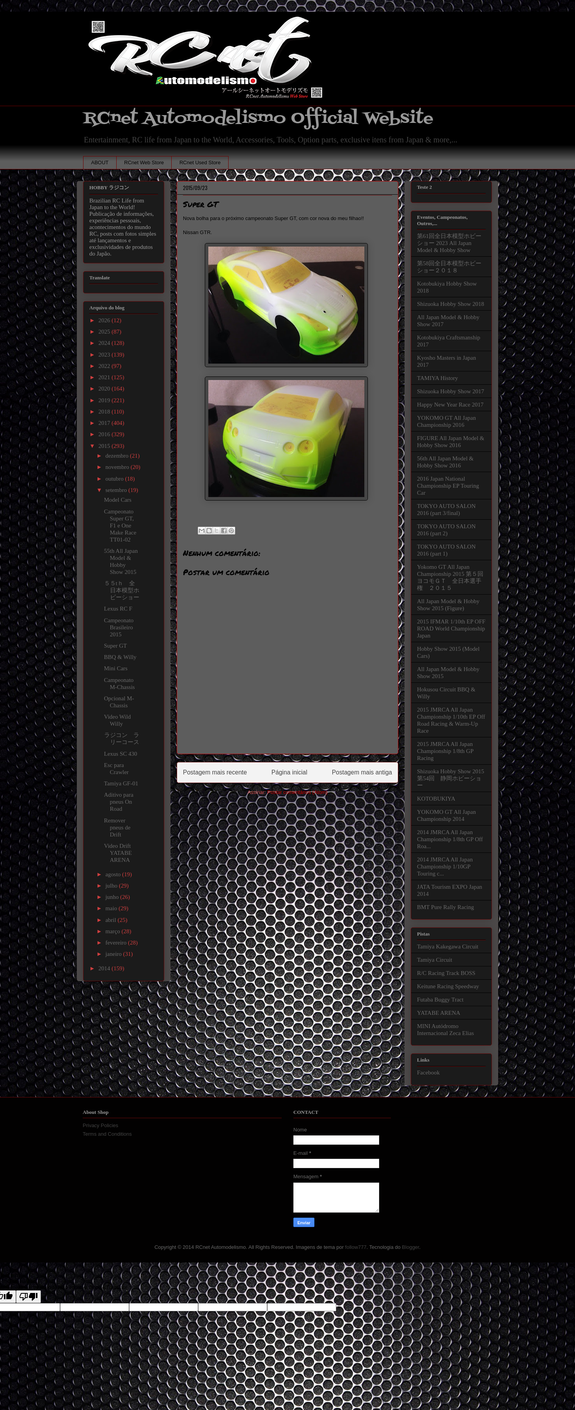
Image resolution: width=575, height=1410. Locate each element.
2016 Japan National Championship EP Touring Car (448, 486)
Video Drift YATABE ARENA (118, 853)
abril (111, 920)
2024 (105, 343)
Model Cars (117, 500)
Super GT (115, 646)
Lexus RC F (118, 609)
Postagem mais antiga (362, 772)
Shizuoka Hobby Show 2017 (450, 391)
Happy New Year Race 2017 (450, 404)
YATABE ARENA (438, 1013)
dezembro (117, 456)
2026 (105, 320)
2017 (105, 423)
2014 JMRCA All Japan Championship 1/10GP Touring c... (445, 866)
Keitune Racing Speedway (448, 986)
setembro (116, 490)
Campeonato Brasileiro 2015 (119, 627)
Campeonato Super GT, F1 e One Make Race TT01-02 (120, 525)
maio (112, 908)
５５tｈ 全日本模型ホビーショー (124, 590)
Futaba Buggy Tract (440, 999)
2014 (105, 968)
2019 (105, 400)
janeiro (114, 954)
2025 (105, 332)
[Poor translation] (28, 1296)
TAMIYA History (437, 378)
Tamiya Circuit (434, 960)
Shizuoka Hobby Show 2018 (450, 304)
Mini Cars (116, 668)
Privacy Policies (100, 1125)
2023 (105, 355)
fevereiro (116, 942)
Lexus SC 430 (120, 754)
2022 (105, 366)
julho (112, 886)
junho (112, 897)
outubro (115, 479)
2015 (105, 446)
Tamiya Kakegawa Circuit (447, 946)
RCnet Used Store (200, 162)
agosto (113, 874)
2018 (105, 411)
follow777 (356, 1247)
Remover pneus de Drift (117, 827)
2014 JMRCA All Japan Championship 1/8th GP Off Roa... (450, 839)
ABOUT (100, 162)
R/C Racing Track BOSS (446, 973)
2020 (105, 388)
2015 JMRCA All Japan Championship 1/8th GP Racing (445, 751)
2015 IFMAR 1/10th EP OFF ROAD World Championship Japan (451, 628)
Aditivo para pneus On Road (118, 802)
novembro (118, 467)
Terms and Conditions (107, 1134)
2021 (105, 377)
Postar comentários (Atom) (297, 792)
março (113, 931)
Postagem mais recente (215, 772)
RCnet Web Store (144, 162)
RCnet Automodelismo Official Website (258, 118)
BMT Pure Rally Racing (445, 907)
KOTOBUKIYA (436, 799)
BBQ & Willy (120, 657)
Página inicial (289, 772)
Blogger (410, 1247)
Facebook (428, 1072)
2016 (105, 434)
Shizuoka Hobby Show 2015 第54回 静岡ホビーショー (450, 778)
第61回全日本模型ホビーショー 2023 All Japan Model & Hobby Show (449, 243)
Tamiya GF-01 (121, 783)
